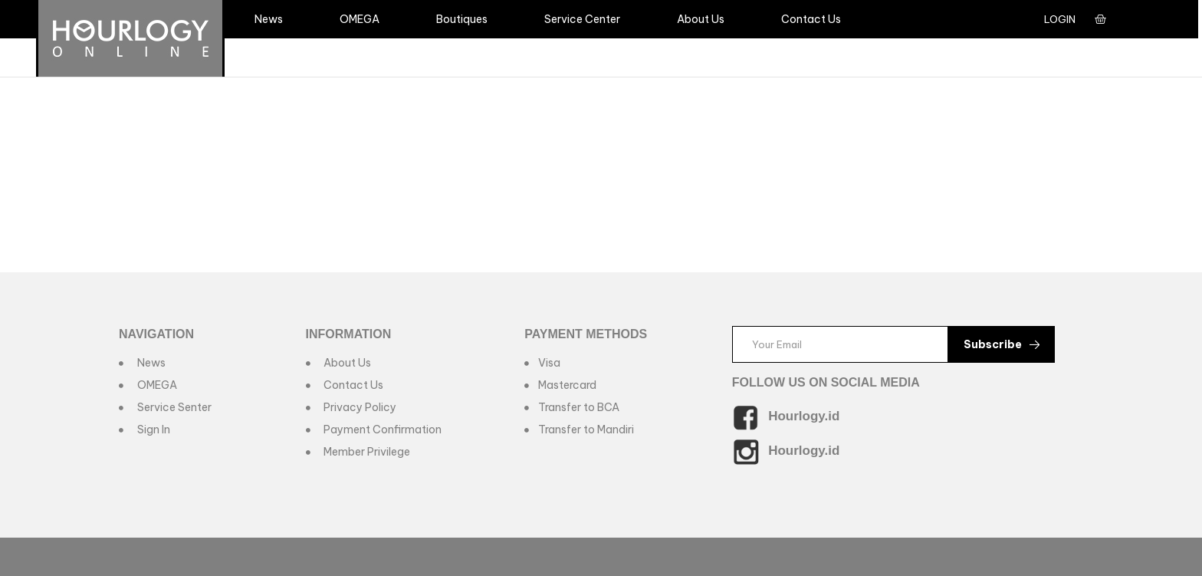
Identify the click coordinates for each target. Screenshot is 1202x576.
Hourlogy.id (803, 416)
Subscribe (1001, 344)
